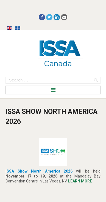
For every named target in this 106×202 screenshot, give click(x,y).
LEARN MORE (80, 181)
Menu (53, 90)
